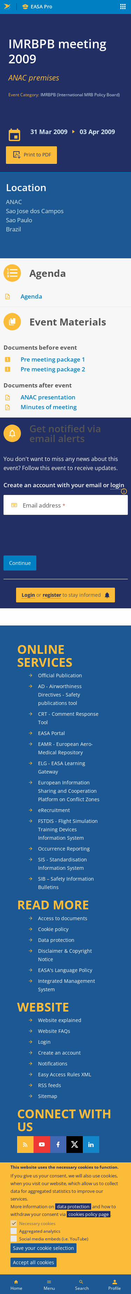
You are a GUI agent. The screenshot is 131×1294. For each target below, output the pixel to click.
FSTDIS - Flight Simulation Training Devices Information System (68, 829)
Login (28, 595)
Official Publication (60, 675)
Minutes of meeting (49, 407)
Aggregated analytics (39, 1231)
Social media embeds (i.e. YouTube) (53, 1239)
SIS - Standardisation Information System (62, 863)
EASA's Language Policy (65, 970)
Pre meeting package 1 (53, 359)
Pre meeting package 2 (53, 369)
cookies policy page (88, 1214)
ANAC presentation (48, 397)
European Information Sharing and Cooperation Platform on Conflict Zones (69, 791)
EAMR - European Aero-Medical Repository (65, 748)
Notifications (52, 1063)
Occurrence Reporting (64, 848)
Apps (123, 7)
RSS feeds (49, 1085)
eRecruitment (54, 810)
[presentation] (56, 535)
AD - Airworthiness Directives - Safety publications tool (60, 694)
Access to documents (62, 918)
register (52, 595)
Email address (42, 505)
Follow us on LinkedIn (91, 1144)
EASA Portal (51, 733)
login (117, 485)
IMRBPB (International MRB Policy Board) (80, 95)
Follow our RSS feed (25, 1144)
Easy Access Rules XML (64, 1074)
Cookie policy (53, 929)
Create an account (59, 1052)
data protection (73, 1206)
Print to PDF (37, 154)
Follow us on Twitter (74, 1144)
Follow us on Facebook (58, 1144)
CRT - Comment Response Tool (68, 718)
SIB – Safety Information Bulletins (66, 882)
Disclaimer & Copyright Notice (65, 955)
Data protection (56, 940)
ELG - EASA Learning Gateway (61, 767)
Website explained (59, 1020)
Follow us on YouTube (42, 1144)
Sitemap (47, 1096)
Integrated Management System (66, 985)
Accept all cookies (33, 1262)
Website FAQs (54, 1031)
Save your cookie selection (43, 1248)
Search (82, 1288)
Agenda (31, 296)
